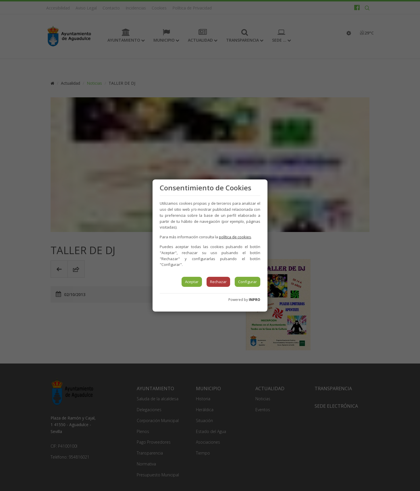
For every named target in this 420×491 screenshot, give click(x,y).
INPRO (254, 299)
